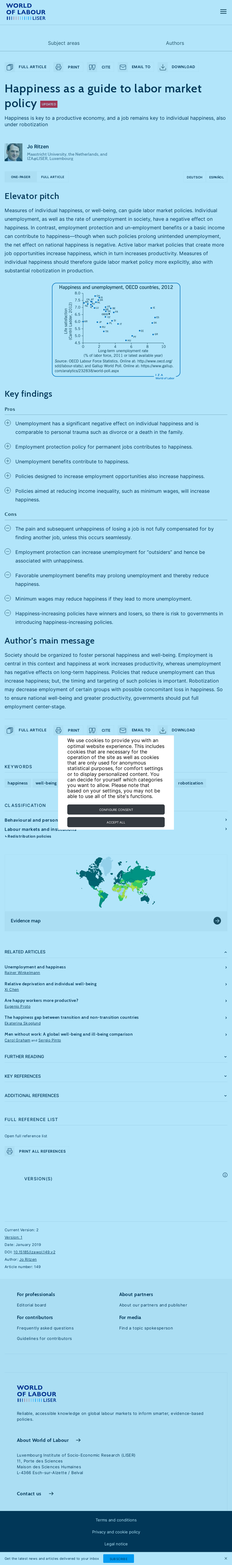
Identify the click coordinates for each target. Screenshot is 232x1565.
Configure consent (116, 810)
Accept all (116, 822)
